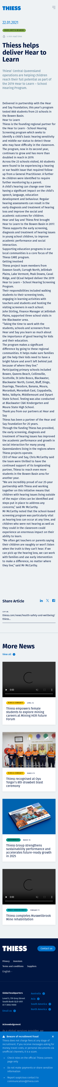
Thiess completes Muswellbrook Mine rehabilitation (28, 917)
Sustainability (13, 839)
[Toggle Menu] (54, 7)
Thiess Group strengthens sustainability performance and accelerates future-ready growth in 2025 (29, 851)
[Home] (11, 5)
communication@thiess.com (23, 1081)
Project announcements (17, 910)
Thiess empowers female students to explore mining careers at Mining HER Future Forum (26, 714)
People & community (15, 703)
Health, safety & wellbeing (14, 30)
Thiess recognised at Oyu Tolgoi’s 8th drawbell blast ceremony (24, 782)
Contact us (46, 948)
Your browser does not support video (29, 679)
